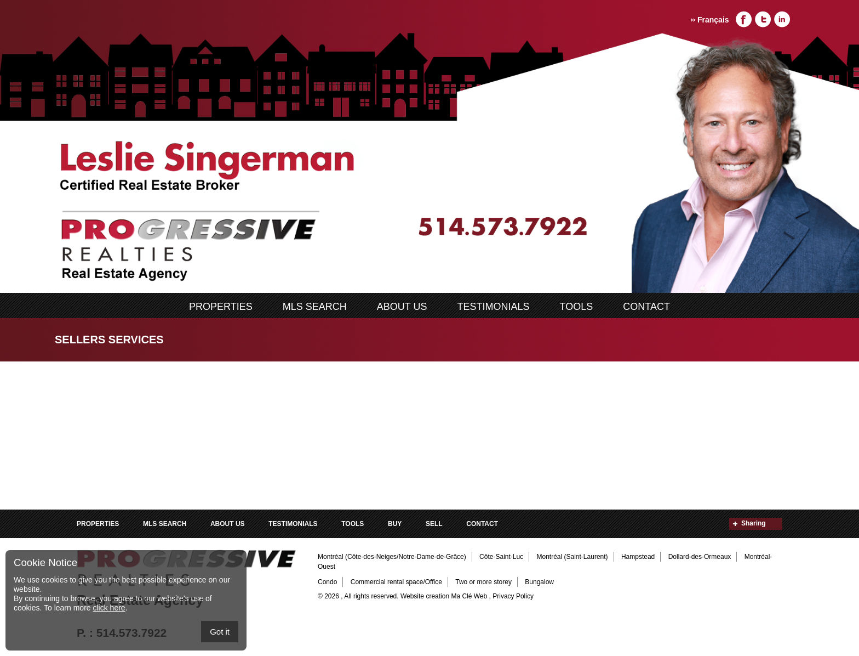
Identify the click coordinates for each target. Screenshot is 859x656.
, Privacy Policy (511, 596)
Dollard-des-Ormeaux (699, 557)
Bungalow (539, 582)
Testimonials (493, 306)
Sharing (753, 523)
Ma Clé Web (469, 596)
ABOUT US (402, 306)
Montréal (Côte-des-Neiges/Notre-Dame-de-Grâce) (392, 557)
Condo (327, 582)
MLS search (315, 306)
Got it (220, 631)
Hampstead (638, 557)
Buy (395, 524)
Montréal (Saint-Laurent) (572, 557)
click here (109, 607)
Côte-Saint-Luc (501, 557)
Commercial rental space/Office (396, 582)
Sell (434, 524)
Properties (221, 306)
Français (713, 19)
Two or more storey (483, 582)
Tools (576, 306)
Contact (646, 306)
